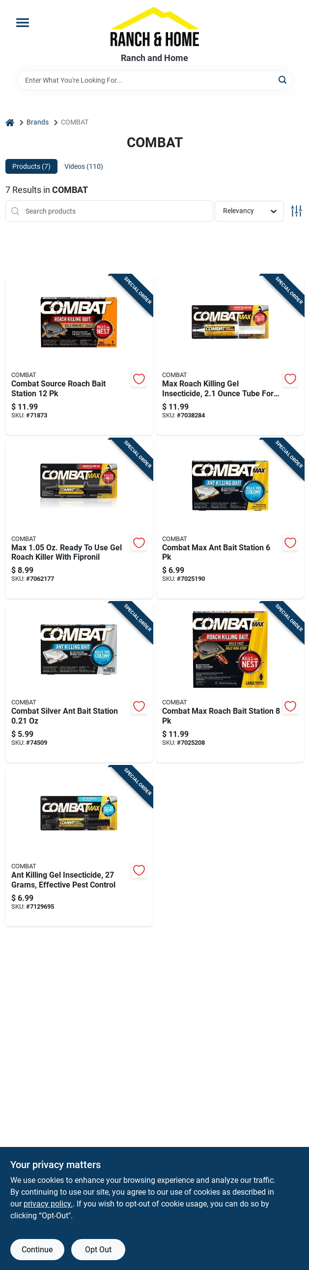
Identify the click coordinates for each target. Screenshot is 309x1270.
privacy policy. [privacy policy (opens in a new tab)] (48, 1203)
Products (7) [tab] (31, 166)
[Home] (9, 122)
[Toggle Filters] (296, 211)
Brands (38, 122)
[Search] (283, 79)
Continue (37, 1249)
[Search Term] (154, 80)
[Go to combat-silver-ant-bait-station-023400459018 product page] (79, 682)
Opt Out (98, 1249)
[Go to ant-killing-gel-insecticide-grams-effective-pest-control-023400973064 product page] (79, 846)
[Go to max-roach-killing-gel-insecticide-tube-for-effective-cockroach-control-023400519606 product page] (230, 355)
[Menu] (22, 22)
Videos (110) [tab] (83, 166)
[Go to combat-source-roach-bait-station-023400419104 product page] (79, 355)
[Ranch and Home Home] (155, 26)
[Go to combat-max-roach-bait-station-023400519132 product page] (230, 682)
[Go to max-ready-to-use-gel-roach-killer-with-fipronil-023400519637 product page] (79, 519)
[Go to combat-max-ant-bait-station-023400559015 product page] (230, 519)
